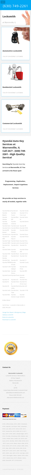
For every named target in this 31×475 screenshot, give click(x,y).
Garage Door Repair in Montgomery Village (14, 312)
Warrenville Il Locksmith (17, 390)
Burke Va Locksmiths (8, 317)
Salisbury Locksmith (7, 315)
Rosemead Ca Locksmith (9, 319)
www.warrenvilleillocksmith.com (15, 397)
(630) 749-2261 (15, 6)
